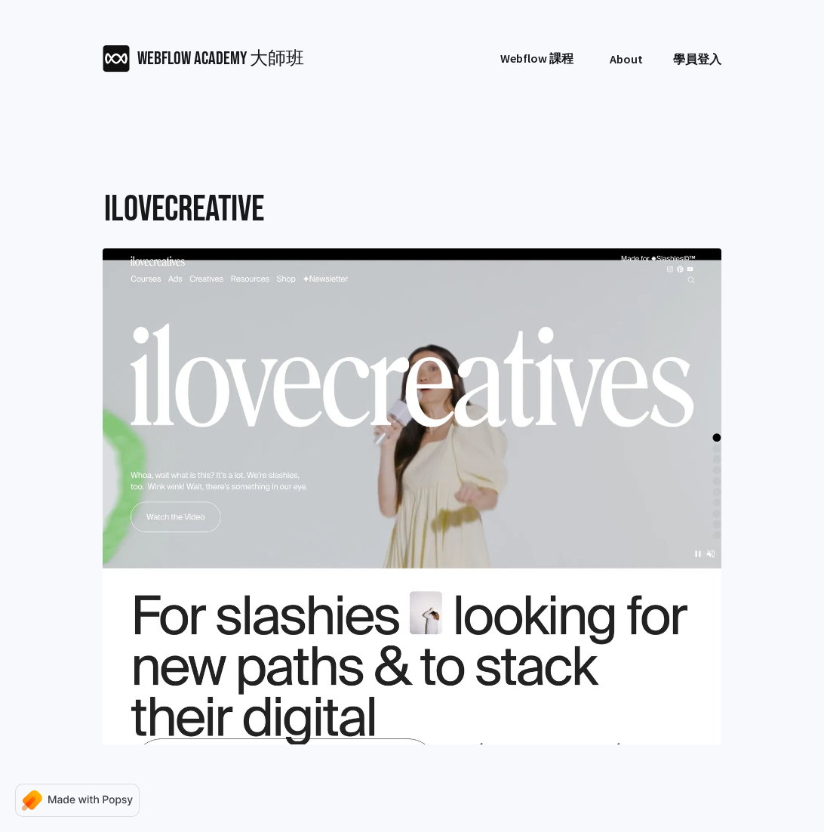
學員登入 (697, 58)
